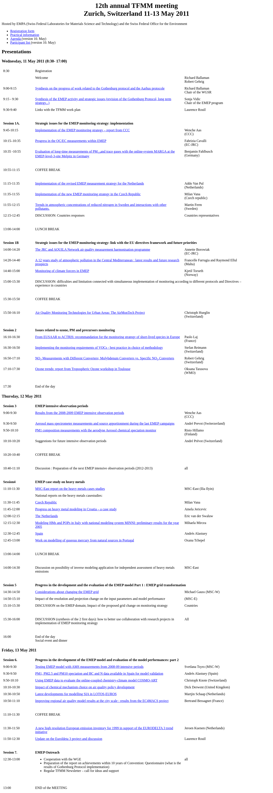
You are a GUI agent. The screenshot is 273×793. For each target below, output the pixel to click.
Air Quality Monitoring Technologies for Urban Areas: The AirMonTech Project (90, 312)
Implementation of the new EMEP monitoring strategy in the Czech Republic (88, 194)
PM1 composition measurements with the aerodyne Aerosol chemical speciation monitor (95, 430)
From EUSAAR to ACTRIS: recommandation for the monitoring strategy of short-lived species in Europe (107, 337)
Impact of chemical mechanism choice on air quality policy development (85, 687)
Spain (39, 533)
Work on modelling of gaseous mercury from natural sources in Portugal (84, 540)
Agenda (16, 39)
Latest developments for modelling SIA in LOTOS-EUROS (76, 694)
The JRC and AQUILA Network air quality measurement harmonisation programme (92, 249)
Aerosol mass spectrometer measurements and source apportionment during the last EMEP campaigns (104, 423)
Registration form (22, 31)
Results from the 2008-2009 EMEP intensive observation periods (79, 413)
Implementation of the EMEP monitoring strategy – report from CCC (82, 130)
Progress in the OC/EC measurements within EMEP (70, 141)
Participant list (20, 42)
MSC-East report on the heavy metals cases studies (70, 489)
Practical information (24, 35)
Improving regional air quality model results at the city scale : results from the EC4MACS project (101, 701)
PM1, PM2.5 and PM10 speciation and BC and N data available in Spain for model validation (99, 673)
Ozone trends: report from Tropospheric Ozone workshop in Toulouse (83, 369)
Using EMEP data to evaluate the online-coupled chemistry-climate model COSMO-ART (96, 680)
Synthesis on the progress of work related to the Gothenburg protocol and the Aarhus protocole (100, 88)
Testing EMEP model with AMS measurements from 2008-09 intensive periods (89, 667)
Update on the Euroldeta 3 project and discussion (68, 739)
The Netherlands (46, 516)
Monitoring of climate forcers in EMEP (62, 271)
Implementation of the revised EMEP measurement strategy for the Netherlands (89, 183)
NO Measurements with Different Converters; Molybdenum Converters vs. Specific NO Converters (104, 358)
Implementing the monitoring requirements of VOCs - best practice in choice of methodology (99, 347)
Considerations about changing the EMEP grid (67, 592)
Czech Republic (46, 502)
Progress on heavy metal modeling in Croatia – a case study (76, 509)
